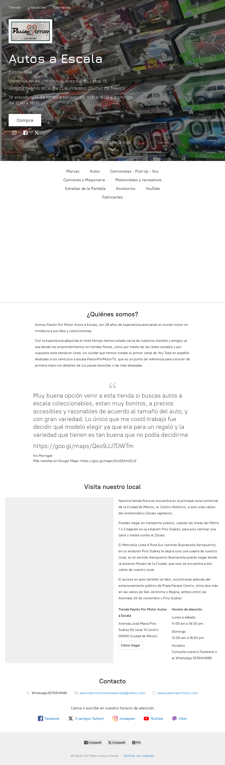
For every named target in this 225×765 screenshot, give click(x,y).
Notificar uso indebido (139, 756)
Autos (95, 171)
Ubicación (37, 7)
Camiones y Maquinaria (84, 180)
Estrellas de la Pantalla (85, 188)
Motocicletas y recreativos (138, 180)
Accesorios (125, 188)
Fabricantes (112, 197)
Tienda (15, 7)
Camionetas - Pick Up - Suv (134, 171)
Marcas (72, 171)
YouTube (153, 188)
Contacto (62, 7)
